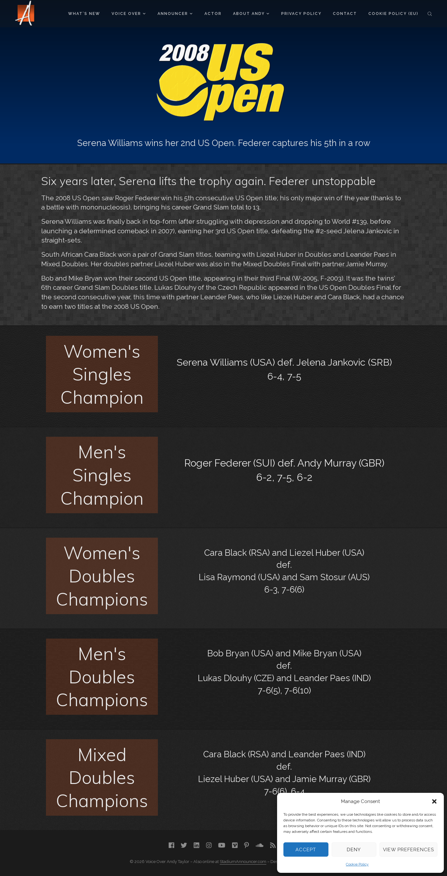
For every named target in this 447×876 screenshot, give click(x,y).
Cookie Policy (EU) (393, 13)
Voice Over (128, 13)
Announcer (175, 13)
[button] (434, 801)
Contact (345, 13)
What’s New (84, 13)
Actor (213, 13)
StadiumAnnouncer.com (243, 861)
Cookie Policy (357, 864)
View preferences (408, 850)
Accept (305, 850)
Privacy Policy (301, 13)
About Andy (251, 13)
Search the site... (430, 14)
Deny (354, 850)
